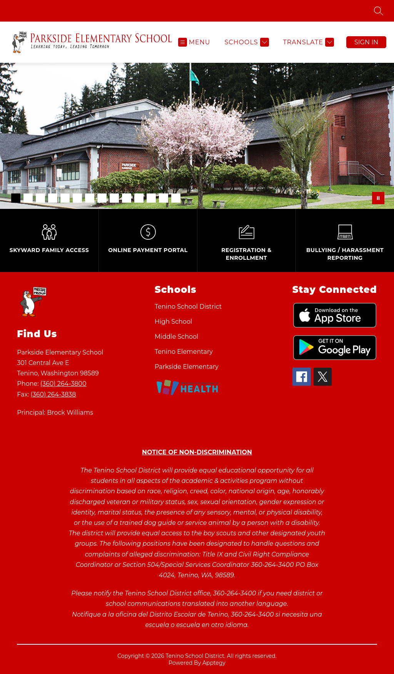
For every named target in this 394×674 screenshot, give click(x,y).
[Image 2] (28, 198)
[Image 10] (126, 198)
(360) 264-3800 (63, 383)
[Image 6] (77, 198)
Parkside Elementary (187, 366)
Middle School (176, 336)
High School (173, 321)
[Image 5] (65, 198)
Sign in (366, 42)
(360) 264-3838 (53, 394)
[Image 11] (139, 198)
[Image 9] (114, 198)
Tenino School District (188, 306)
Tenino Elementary (184, 351)
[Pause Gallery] (378, 198)
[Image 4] (52, 198)
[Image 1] (15, 198)
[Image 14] (175, 198)
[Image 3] (40, 198)
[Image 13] (163, 198)
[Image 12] (151, 198)
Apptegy (213, 662)
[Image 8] (102, 198)
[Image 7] (89, 198)
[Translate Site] (307, 42)
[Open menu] (194, 42)
